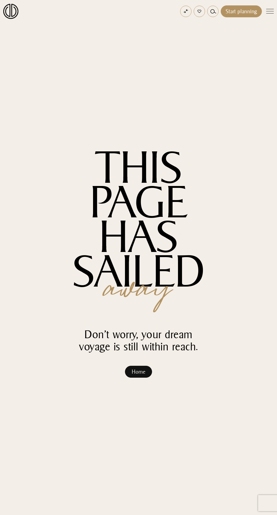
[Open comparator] (186, 11)
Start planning (241, 11)
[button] (199, 11)
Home (138, 371)
